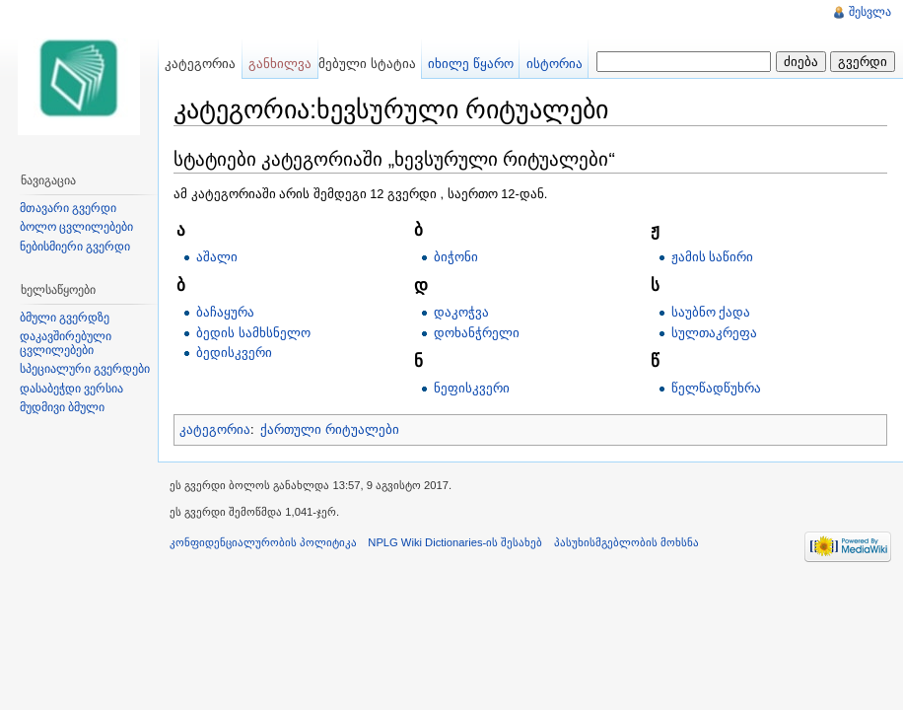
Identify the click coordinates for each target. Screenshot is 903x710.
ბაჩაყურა (225, 312)
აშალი (217, 256)
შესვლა (870, 12)
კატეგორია (214, 429)
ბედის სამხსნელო (253, 332)
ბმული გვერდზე (64, 317)
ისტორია (554, 63)
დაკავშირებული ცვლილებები (65, 343)
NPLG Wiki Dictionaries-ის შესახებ (455, 542)
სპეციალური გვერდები (85, 369)
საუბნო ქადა (711, 312)
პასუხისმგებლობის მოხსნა (626, 542)
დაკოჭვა (461, 312)
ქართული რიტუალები (329, 429)
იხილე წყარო (471, 63)
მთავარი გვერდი (68, 208)
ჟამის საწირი (712, 256)
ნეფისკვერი (472, 388)
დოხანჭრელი (477, 332)
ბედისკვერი (234, 352)
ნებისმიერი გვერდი (75, 246)
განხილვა (280, 63)
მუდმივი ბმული (62, 407)
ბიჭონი (456, 256)
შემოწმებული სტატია (348, 63)
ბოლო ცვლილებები (76, 227)
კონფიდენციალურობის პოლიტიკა (263, 542)
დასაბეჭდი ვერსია (71, 388)
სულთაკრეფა (714, 332)
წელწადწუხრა (716, 388)
